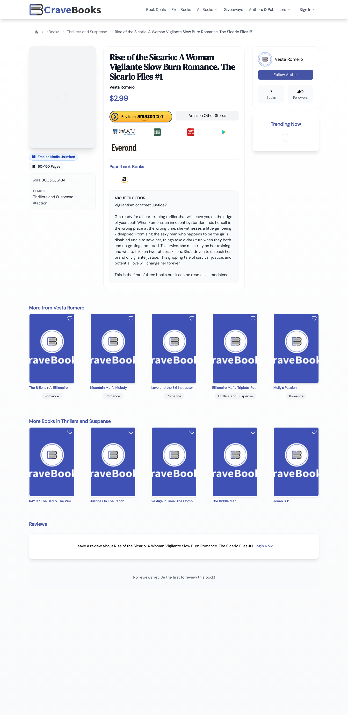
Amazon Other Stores (207, 115)
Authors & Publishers (270, 9)
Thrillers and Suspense (87, 31)
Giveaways (233, 9)
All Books (207, 9)
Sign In (308, 9)
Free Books (181, 9)
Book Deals (156, 9)
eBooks (52, 31)
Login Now (263, 546)
